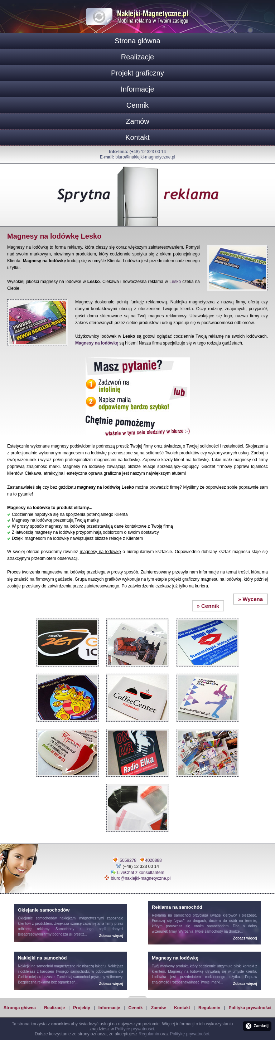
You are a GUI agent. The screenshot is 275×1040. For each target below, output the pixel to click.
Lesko (175, 281)
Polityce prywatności (134, 1028)
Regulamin (209, 1007)
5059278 (128, 860)
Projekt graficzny (137, 73)
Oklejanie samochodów (37, 918)
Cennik (137, 105)
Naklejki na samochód (35, 966)
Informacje (137, 89)
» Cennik (208, 606)
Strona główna (137, 41)
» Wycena (250, 599)
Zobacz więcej (111, 936)
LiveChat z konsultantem (140, 872)
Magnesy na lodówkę (96, 343)
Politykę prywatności (189, 1033)
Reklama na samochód (171, 915)
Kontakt (137, 137)
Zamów (137, 121)
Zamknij (257, 1026)
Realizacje (137, 57)
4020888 (153, 860)
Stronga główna (20, 1007)
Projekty (81, 1007)
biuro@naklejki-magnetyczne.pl (145, 157)
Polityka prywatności (249, 1007)
